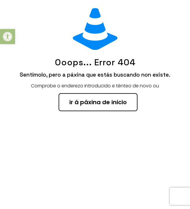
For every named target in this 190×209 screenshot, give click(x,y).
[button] (7, 36)
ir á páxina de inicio (98, 102)
